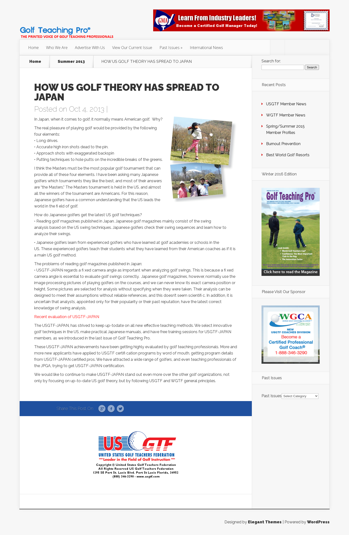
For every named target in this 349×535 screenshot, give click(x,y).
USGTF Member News (286, 104)
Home (33, 47)
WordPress (318, 522)
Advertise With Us (90, 47)
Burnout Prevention (283, 143)
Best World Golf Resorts (287, 155)
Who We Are (57, 47)
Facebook (111, 409)
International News (206, 47)
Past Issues (169, 47)
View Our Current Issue (132, 47)
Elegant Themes (265, 522)
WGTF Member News (285, 115)
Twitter (120, 409)
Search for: (271, 61)
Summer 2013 (71, 62)
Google (102, 409)
